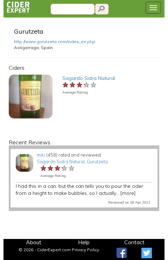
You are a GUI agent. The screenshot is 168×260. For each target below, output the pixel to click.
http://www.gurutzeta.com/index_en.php (54, 41)
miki (41, 155)
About (33, 242)
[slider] (79, 85)
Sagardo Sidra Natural (88, 78)
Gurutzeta (28, 31)
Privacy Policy (85, 249)
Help (84, 242)
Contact (134, 242)
